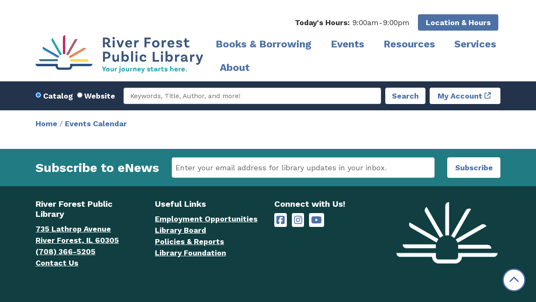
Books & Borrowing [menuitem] (264, 44)
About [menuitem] (235, 67)
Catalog (58, 95)
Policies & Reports (189, 241)
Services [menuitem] (475, 44)
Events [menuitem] (347, 44)
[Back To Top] (514, 280)
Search (405, 95)
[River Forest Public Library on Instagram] (298, 220)
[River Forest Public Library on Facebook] (280, 220)
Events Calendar (96, 123)
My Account (460, 95)
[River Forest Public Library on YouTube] (316, 220)
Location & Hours (458, 22)
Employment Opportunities (206, 218)
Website (99, 95)
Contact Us (57, 262)
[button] (352, 22)
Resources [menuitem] (409, 44)
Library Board (180, 230)
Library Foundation (190, 252)
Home (46, 123)
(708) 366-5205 (65, 251)
